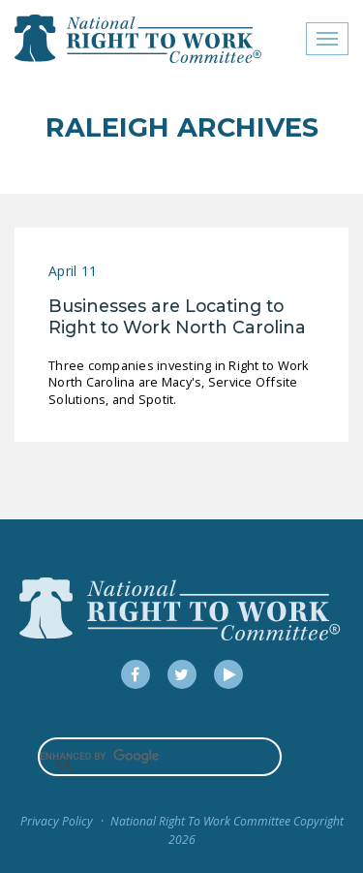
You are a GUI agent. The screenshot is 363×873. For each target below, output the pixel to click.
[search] (160, 756)
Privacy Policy (56, 821)
